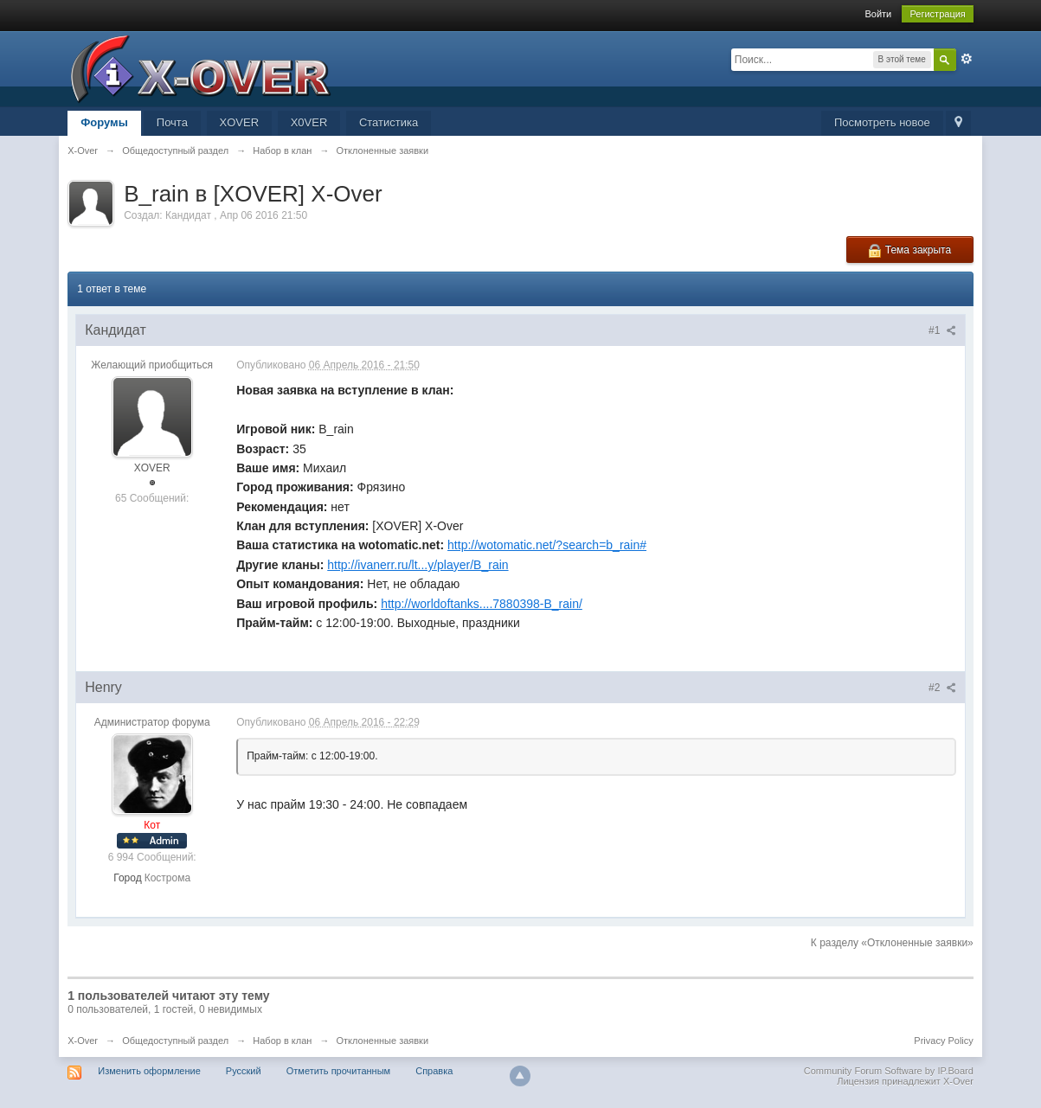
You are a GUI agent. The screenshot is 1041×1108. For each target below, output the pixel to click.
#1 (942, 330)
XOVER (240, 122)
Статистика (388, 122)
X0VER (309, 122)
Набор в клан (282, 1040)
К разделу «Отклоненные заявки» (892, 943)
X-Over (82, 1040)
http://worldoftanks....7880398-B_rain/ (481, 604)
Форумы (104, 122)
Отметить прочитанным (338, 1071)
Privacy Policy (943, 1040)
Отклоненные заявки (383, 1040)
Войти (877, 14)
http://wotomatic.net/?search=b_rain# (546, 545)
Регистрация (937, 14)
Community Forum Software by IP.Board (889, 1071)
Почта (172, 122)
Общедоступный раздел (175, 1040)
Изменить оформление (149, 1071)
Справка (434, 1071)
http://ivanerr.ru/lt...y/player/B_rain (417, 565)
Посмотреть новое (882, 122)
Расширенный (967, 59)
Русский (243, 1071)
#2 (942, 688)
